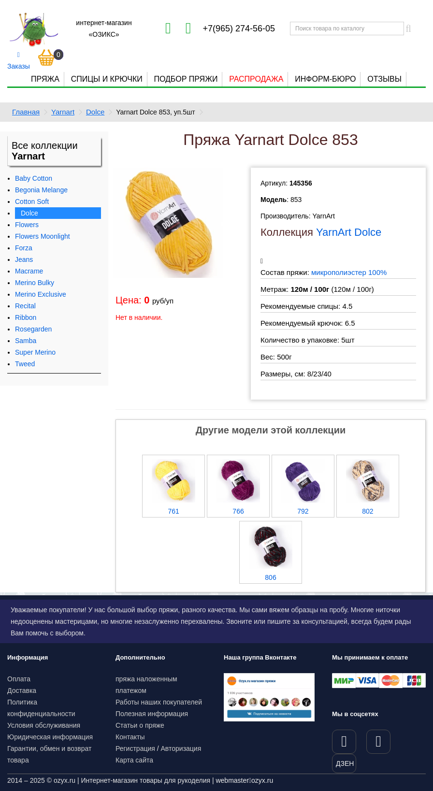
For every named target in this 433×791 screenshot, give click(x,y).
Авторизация (181, 748)
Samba (25, 341)
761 (173, 511)
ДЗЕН (345, 763)
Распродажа (256, 79)
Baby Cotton (33, 178)
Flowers (27, 225)
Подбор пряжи (185, 79)
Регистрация (135, 748)
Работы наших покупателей (158, 702)
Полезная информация (151, 714)
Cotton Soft (32, 201)
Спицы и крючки (107, 79)
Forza (23, 248)
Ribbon (25, 317)
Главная (26, 112)
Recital (25, 306)
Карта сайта (134, 760)
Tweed (25, 364)
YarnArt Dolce (348, 232)
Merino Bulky (34, 283)
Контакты (129, 737)
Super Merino (35, 352)
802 (367, 511)
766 (238, 511)
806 (270, 577)
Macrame (29, 271)
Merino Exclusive (40, 294)
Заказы (18, 61)
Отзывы (384, 79)
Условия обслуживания (43, 725)
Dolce (95, 112)
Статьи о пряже (139, 725)
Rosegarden (33, 329)
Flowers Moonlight (42, 236)
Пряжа (45, 79)
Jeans (24, 259)
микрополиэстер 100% (349, 272)
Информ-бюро (325, 79)
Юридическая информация (50, 737)
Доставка (21, 690)
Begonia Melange (41, 190)
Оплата (18, 679)
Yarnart (62, 112)
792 (302, 511)
